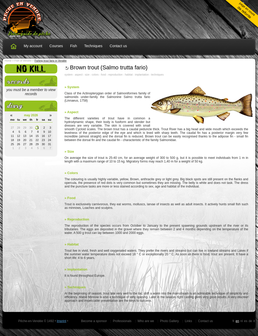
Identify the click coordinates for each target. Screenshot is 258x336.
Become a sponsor (94, 321)
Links (188, 321)
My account (33, 46)
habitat (129, 74)
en (237, 321)
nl (241, 321)
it (254, 321)
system (68, 74)
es (245, 321)
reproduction (115, 74)
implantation (142, 74)
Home (8, 60)
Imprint (61, 321)
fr (233, 321)
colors (95, 74)
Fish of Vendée (23, 60)
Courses (56, 46)
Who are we (146, 321)
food (103, 74)
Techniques (93, 46)
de (250, 321)
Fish (73, 46)
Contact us (118, 46)
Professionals (122, 321)
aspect (79, 74)
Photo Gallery (169, 321)
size (87, 74)
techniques (157, 74)
